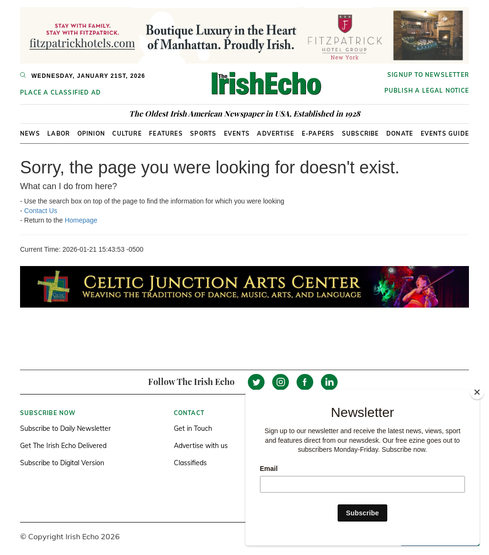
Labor (58, 133)
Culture (126, 133)
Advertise (275, 133)
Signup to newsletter (428, 74)
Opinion (91, 133)
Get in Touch (193, 428)
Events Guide (445, 133)
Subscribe (360, 133)
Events (237, 133)
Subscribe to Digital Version (62, 463)
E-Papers (318, 133)
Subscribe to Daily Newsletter (65, 428)
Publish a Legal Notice (426, 90)
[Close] (477, 392)
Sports (203, 133)
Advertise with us (201, 445)
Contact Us (40, 210)
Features (166, 133)
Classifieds (190, 463)
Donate (399, 133)
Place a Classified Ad (60, 92)
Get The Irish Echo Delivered (63, 445)
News (30, 133)
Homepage (80, 220)
